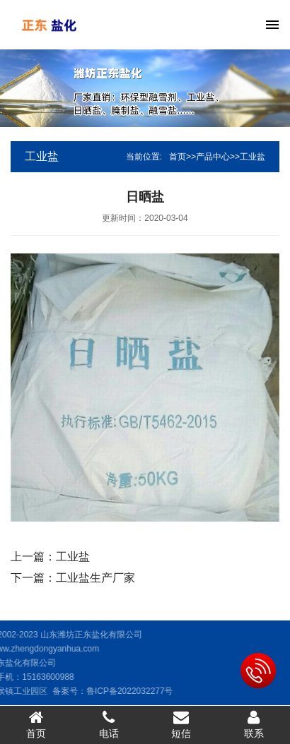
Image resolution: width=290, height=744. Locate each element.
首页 (177, 157)
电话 (109, 724)
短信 (181, 724)
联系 (254, 724)
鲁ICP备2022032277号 (106, 691)
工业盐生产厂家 (95, 578)
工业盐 (252, 157)
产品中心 (213, 157)
